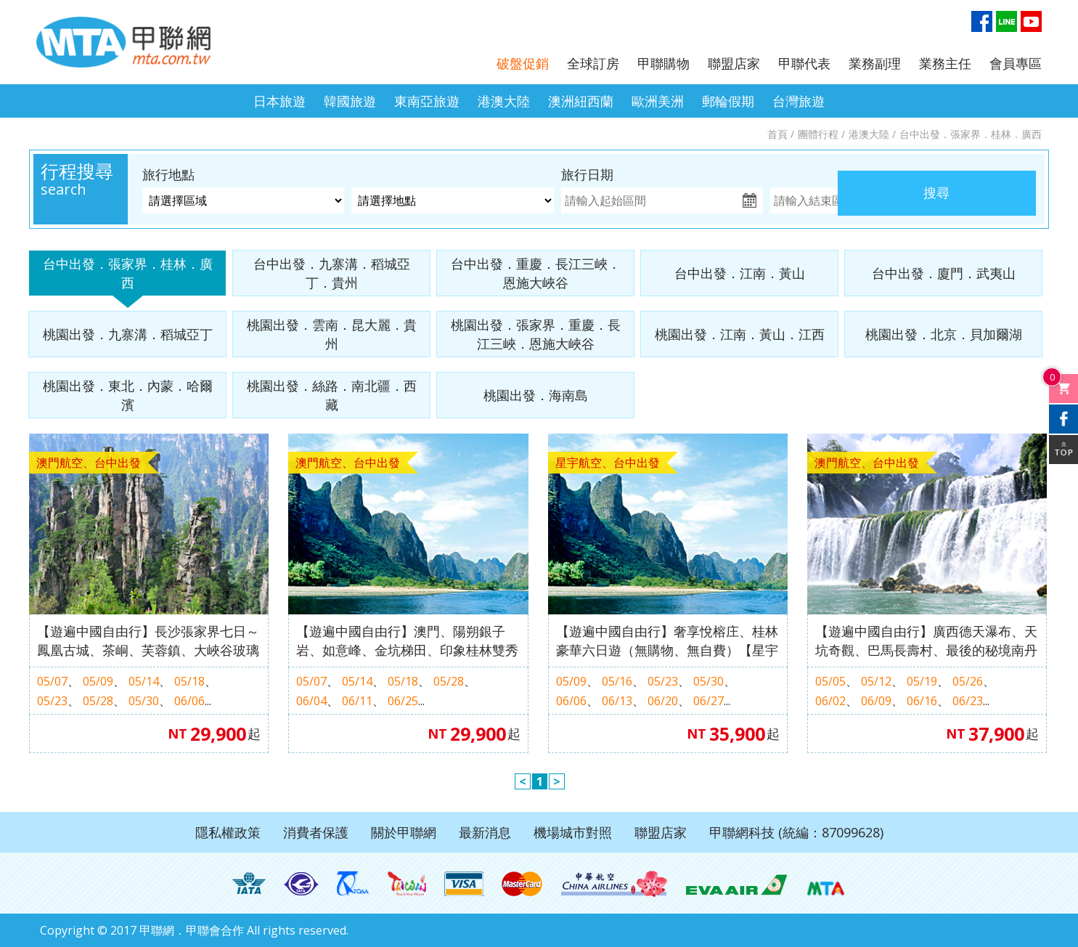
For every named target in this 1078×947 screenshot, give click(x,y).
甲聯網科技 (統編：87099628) (796, 832)
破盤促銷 (523, 63)
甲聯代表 (804, 63)
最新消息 (485, 832)
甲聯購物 (663, 63)
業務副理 (875, 63)
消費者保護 (315, 832)
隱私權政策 (228, 832)
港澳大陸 (504, 101)
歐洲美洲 (658, 101)
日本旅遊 (279, 101)
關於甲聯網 (403, 832)
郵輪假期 (728, 101)
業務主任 (945, 63)
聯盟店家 (734, 63)
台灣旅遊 (798, 101)
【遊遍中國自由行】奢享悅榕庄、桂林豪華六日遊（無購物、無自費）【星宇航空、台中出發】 (667, 640)
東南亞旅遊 (427, 101)
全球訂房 (593, 63)
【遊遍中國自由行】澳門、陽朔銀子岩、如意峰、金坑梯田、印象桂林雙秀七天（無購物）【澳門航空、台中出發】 (407, 640)
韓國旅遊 (350, 101)
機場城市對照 (573, 832)
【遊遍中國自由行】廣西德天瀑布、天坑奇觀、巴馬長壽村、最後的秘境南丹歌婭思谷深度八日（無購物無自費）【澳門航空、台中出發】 (926, 640)
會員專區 (1015, 63)
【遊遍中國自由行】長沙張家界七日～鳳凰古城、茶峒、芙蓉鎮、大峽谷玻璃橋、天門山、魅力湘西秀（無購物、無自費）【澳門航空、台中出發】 (148, 640)
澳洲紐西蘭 (580, 101)
